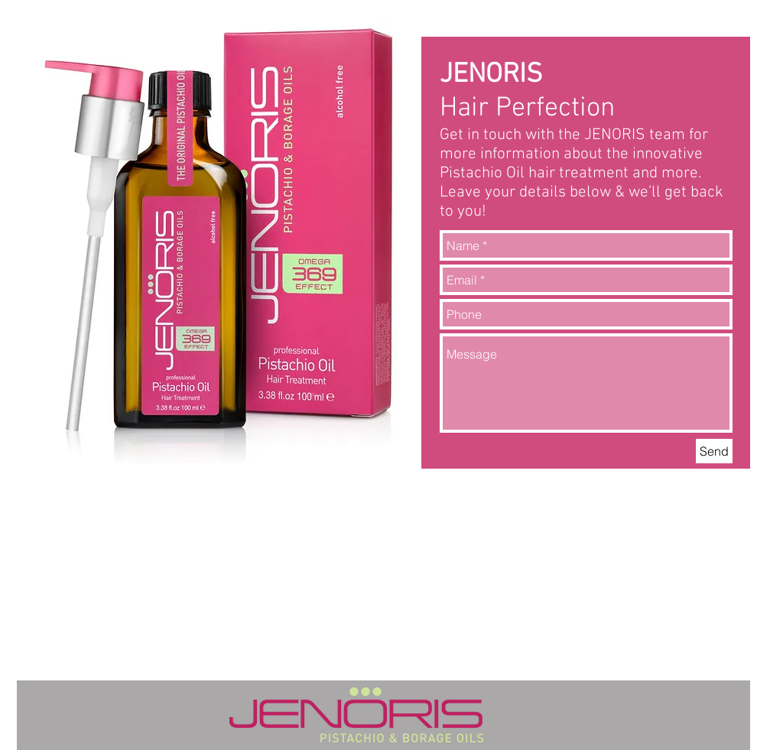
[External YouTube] (586, 577)
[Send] (714, 451)
